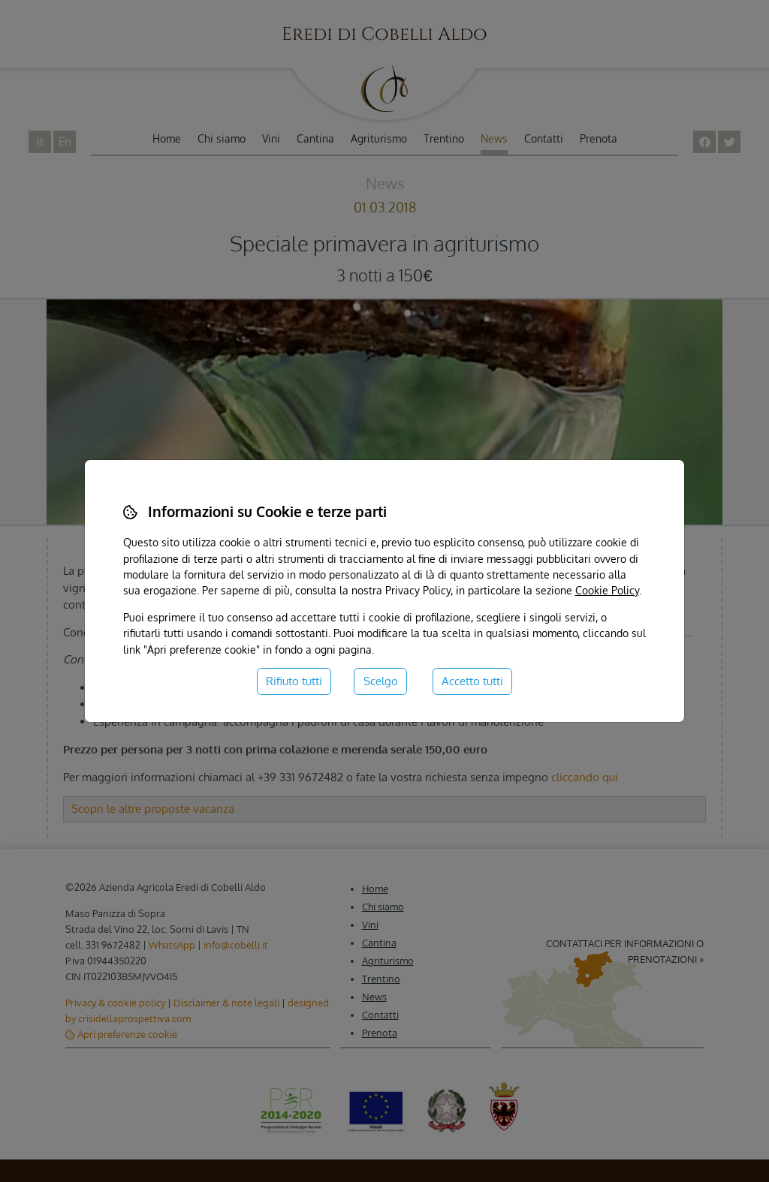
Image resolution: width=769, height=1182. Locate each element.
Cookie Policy (607, 590)
